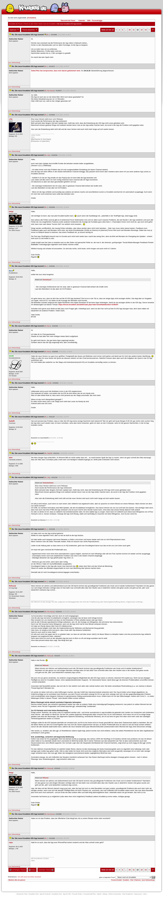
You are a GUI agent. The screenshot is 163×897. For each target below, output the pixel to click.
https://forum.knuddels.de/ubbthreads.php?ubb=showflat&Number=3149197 (88, 305)
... (126, 30)
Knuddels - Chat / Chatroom (132, 880)
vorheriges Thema (18, 870)
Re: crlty (47, 155)
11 (133, 30)
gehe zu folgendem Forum (107, 877)
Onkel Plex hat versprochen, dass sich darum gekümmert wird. (56, 71)
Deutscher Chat (22, 894)
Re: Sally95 (48, 453)
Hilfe (89, 20)
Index (32, 870)
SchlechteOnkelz (48, 483)
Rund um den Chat (30, 24)
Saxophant (38, 877)
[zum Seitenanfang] (14, 62)
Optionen (14, 30)
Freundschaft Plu (90, 894)
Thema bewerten (29, 30)
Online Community (114, 894)
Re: (48, 34)
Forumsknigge (97, 20)
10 (130, 30)
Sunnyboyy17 (47, 279)
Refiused (45, 665)
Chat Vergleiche (127, 894)
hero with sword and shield (26, 877)
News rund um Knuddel (47, 24)
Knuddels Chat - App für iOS (61, 894)
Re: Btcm (47, 326)
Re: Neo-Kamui (49, 90)
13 (141, 30)
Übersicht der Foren (68, 20)
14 (146, 30)
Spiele (99, 894)
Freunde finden (77, 894)
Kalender (82, 20)
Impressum (138, 894)
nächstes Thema (46, 870)
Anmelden (32, 18)
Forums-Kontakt (116, 880)
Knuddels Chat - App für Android (39, 894)
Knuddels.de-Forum (15, 24)
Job (144, 894)
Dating (105, 894)
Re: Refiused (49, 655)
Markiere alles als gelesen (17, 880)
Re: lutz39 (48, 383)
